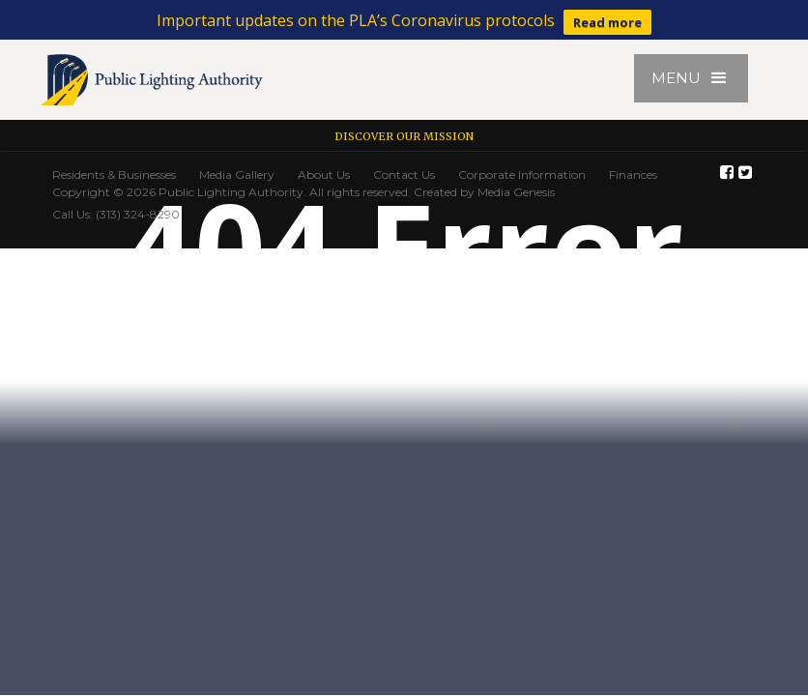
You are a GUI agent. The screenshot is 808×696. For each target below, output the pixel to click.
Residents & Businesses (114, 174)
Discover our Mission (404, 136)
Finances (633, 174)
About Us (324, 174)
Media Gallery (236, 174)
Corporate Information (522, 174)
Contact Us (404, 174)
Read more (607, 22)
